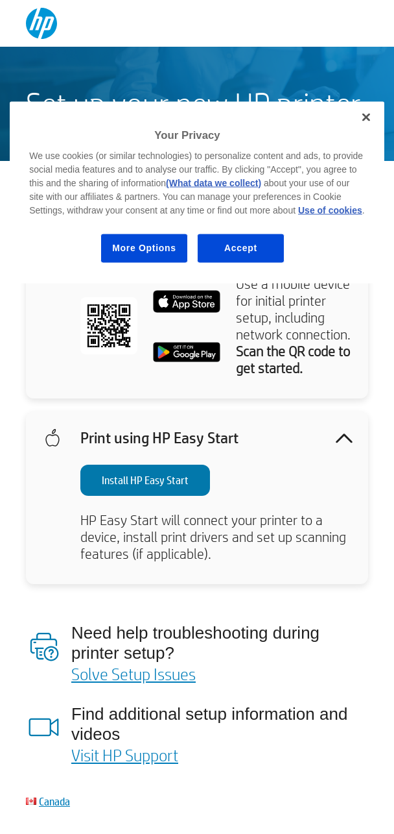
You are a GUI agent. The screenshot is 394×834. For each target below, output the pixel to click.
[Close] (366, 117)
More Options (144, 248)
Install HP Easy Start (145, 479)
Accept (240, 248)
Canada (54, 801)
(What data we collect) (213, 183)
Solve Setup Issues (133, 673)
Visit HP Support (124, 754)
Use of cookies (330, 210)
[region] (197, 192)
